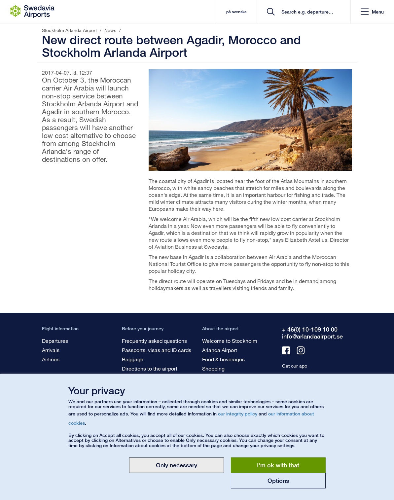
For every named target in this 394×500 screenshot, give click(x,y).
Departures (55, 341)
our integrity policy (237, 413)
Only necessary (176, 465)
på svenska (236, 11)
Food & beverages (223, 359)
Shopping (213, 368)
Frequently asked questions (154, 341)
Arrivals (50, 350)
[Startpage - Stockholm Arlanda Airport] (32, 11)
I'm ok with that (278, 465)
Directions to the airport (149, 368)
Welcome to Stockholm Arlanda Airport (229, 345)
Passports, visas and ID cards (156, 350)
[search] (306, 11)
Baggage (132, 359)
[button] (372, 12)
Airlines (50, 359)
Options (278, 480)
